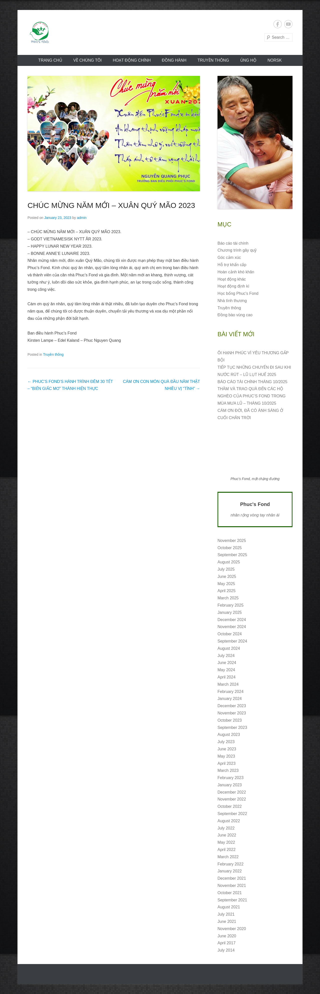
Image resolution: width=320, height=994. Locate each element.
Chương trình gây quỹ (237, 250)
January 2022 (230, 871)
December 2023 (232, 706)
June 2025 (227, 576)
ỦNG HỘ (248, 60)
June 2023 (227, 749)
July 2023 (226, 742)
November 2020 (232, 929)
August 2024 (229, 648)
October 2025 (230, 548)
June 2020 (227, 936)
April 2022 (227, 849)
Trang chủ (50, 60)
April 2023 (227, 763)
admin (81, 218)
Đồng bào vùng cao (235, 315)
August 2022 (229, 821)
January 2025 (230, 612)
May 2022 (226, 842)
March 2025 (228, 598)
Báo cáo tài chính (233, 243)
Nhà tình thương (232, 301)
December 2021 (232, 878)
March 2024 (228, 684)
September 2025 (232, 555)
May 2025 (226, 584)
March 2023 (228, 770)
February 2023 (231, 778)
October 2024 (230, 634)
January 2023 (230, 785)
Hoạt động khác (232, 279)
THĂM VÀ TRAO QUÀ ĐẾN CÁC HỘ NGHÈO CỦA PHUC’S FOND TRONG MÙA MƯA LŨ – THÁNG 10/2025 (252, 396)
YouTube (288, 24)
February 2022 (231, 864)
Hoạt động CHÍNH (132, 60)
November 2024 (232, 627)
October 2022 (230, 806)
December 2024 (232, 620)
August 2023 (229, 734)
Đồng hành (174, 60)
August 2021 (229, 907)
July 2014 (226, 950)
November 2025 (232, 540)
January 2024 (230, 698)
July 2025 (226, 569)
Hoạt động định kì (233, 286)
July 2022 (226, 828)
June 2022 (227, 835)
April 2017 (227, 943)
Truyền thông (213, 60)
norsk (275, 60)
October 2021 (230, 893)
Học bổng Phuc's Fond (238, 293)
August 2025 (229, 562)
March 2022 (228, 857)
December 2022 (232, 792)
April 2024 (227, 677)
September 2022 (232, 814)
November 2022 (232, 799)
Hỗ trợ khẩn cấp (232, 265)
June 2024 (227, 663)
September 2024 (232, 641)
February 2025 (231, 605)
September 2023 (232, 727)
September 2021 (232, 900)
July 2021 (226, 914)
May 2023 (226, 756)
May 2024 (226, 670)
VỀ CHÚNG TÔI (87, 60)
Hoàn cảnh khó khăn (236, 272)
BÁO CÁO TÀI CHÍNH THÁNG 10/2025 (253, 382)
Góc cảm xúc (229, 257)
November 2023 (232, 713)
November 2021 (232, 885)
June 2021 (227, 921)
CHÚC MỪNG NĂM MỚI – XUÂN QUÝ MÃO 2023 (111, 205)
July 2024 (226, 656)
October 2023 (230, 720)
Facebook (278, 24)
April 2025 (227, 591)
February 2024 (231, 691)
